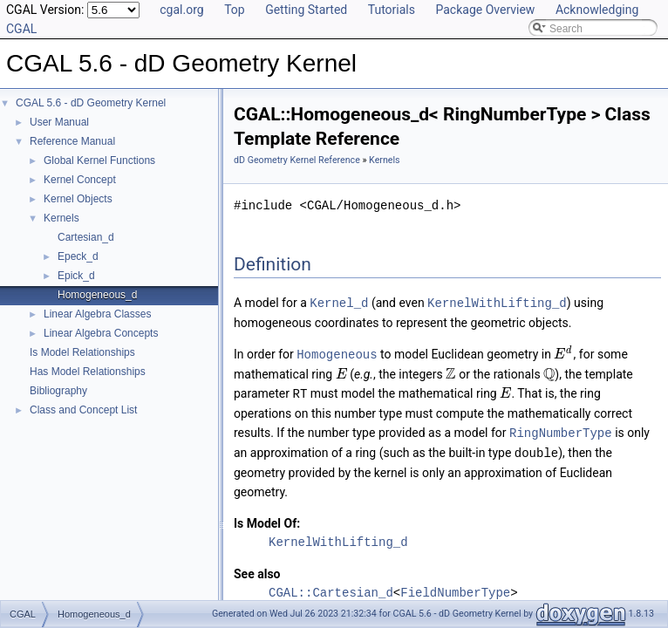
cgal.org (181, 10)
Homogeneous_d (97, 295)
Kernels (61, 218)
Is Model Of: (267, 519)
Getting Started (306, 10)
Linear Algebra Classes (97, 314)
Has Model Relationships (88, 371)
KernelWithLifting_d (497, 302)
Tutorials (391, 10)
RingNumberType (560, 429)
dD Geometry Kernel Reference (297, 160)
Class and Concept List (83, 410)
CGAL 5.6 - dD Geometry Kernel (91, 103)
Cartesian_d (86, 237)
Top (234, 10)
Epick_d (76, 276)
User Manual (59, 122)
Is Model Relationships (82, 352)
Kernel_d (339, 302)
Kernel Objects (78, 199)
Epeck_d (78, 256)
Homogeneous (337, 353)
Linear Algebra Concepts (101, 333)
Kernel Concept (80, 180)
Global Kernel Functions (99, 160)
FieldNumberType (455, 588)
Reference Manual (72, 141)
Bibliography (58, 391)
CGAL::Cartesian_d (331, 588)
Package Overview (485, 10)
